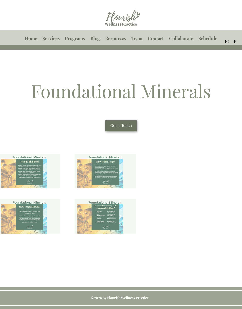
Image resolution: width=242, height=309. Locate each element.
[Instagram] (227, 41)
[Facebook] (234, 41)
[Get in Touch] (121, 125)
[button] (51, 38)
